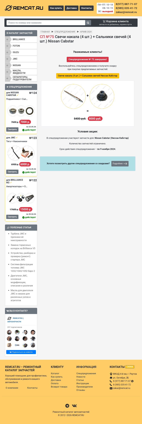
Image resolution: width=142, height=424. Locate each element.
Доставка (72, 8)
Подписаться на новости (21, 352)
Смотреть (12, 129)
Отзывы (80, 390)
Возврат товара (59, 386)
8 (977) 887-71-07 (123, 381)
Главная (45, 32)
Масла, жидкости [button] (19, 71)
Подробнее (120, 164)
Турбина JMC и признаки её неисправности (19, 237)
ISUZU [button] (16, 52)
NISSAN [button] (17, 65)
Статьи (80, 380)
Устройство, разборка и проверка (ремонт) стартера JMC (23, 256)
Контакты (86, 8)
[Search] (46, 22)
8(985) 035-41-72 (126, 8)
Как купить (56, 8)
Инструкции (82, 383)
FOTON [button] (16, 46)
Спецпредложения (65, 32)
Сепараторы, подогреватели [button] (22, 78)
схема (130, 367)
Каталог (55, 373)
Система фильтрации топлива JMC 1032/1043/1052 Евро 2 (23, 267)
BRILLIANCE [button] (19, 39)
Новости (80, 376)
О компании (12, 388)
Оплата (54, 383)
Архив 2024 (86, 32)
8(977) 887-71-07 (126, 4)
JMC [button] (15, 59)
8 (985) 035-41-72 (122, 384)
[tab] (21, 39)
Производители (84, 386)
